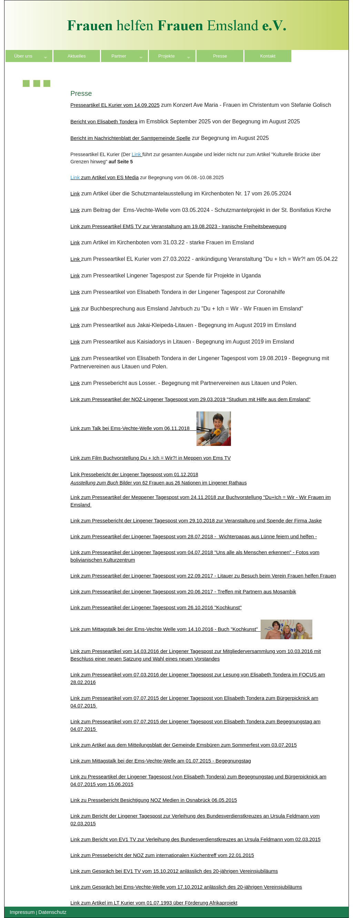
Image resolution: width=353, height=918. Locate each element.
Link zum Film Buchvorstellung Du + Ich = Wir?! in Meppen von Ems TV (150, 458)
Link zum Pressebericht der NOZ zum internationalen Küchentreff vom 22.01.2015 (162, 855)
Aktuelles (77, 56)
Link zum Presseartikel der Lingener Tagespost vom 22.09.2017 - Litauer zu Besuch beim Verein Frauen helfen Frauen (203, 576)
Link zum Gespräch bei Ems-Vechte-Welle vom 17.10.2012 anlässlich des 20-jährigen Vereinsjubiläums (186, 887)
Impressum (22, 912)
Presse (220, 56)
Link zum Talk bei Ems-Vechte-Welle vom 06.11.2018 (150, 428)
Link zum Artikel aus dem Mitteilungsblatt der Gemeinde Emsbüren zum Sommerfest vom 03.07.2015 (183, 745)
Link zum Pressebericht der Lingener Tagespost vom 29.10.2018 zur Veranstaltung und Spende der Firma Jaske (196, 520)
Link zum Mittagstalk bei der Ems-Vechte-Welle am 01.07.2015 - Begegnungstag (160, 761)
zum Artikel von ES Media (109, 177)
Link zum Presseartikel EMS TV (178, 226)
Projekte (166, 56)
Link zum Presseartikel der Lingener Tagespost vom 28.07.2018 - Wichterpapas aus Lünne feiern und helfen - (193, 536)
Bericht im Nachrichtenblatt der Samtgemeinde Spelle (130, 138)
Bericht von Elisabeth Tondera (103, 121)
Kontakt (267, 56)
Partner (118, 56)
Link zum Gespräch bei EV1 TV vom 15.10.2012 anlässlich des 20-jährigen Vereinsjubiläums (174, 871)
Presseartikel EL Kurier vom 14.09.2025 (115, 105)
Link (75, 193)
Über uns (23, 56)
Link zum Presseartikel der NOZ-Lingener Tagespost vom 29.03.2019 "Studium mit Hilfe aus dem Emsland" (190, 399)
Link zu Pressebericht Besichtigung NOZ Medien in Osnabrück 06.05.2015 (153, 800)
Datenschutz (52, 912)
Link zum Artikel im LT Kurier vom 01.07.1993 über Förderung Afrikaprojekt (153, 903)
